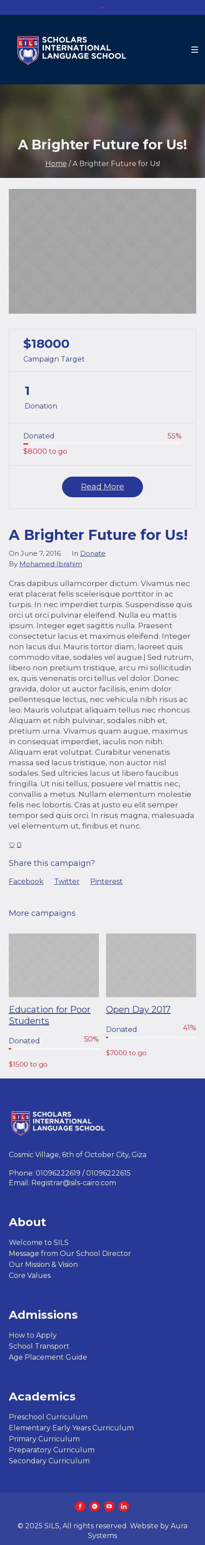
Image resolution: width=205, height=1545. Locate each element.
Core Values (30, 1275)
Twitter (67, 881)
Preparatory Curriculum (52, 1450)
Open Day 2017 (138, 1009)
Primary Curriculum (44, 1439)
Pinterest (106, 881)
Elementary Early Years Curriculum (71, 1428)
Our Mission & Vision (43, 1264)
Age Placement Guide (48, 1357)
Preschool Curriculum (48, 1417)
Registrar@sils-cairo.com (73, 1183)
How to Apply (33, 1335)
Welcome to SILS (39, 1242)
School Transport (39, 1346)
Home (56, 163)
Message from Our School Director (70, 1253)
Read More (102, 487)
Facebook (26, 881)
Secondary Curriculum (49, 1461)
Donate (93, 553)
